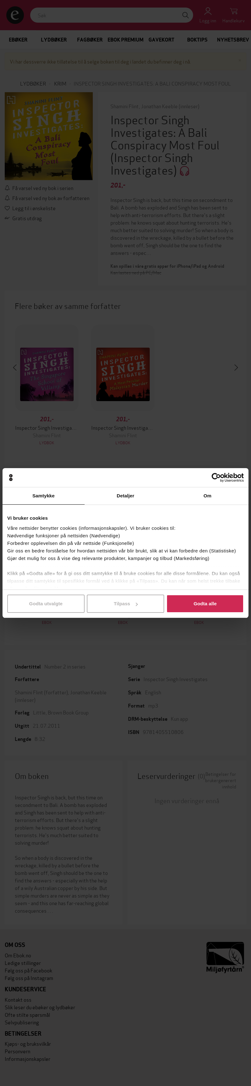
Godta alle (205, 603)
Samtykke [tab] (43, 495)
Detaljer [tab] (125, 495)
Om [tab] (207, 495)
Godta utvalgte (46, 603)
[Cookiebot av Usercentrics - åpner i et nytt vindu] (216, 477)
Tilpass (126, 603)
